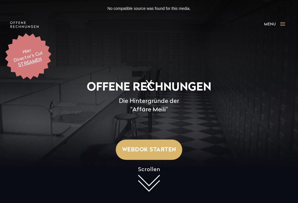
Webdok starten (149, 149)
